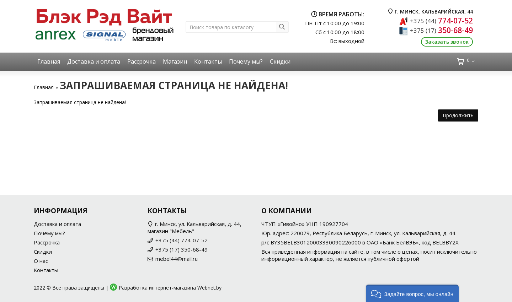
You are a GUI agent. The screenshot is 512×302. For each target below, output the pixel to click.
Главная (48, 61)
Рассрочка (141, 61)
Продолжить (458, 115)
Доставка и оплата (93, 61)
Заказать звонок (447, 41)
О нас (41, 260)
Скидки (280, 61)
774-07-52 (441, 21)
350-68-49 (441, 30)
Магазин (175, 61)
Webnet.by (209, 287)
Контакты (208, 61)
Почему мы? (246, 61)
